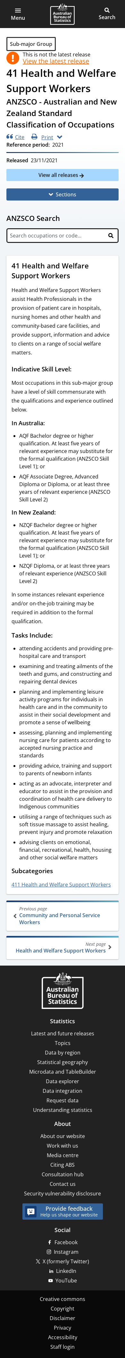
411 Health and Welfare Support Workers (61, 884)
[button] (17, 14)
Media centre (63, 1155)
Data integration (62, 1090)
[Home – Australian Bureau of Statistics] (62, 991)
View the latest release (56, 61)
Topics (63, 1043)
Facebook (66, 1242)
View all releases (58, 175)
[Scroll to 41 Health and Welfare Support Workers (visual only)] (76, 276)
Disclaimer (62, 1318)
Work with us (62, 1145)
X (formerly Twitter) (66, 1261)
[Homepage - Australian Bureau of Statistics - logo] (62, 14)
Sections (66, 194)
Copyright (62, 1308)
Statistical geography (62, 1062)
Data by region (62, 1052)
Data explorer (62, 1081)
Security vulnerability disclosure (62, 1193)
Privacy (62, 1327)
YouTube (66, 1280)
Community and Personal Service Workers (63, 916)
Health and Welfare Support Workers (62, 947)
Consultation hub (63, 1174)
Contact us (63, 1183)
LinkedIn (66, 1270)
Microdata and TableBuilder (62, 1071)
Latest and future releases (62, 1033)
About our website (62, 1136)
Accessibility (62, 1337)
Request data (62, 1100)
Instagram (66, 1251)
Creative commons (62, 1299)
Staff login (62, 1346)
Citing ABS (62, 1164)
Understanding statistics (62, 1109)
